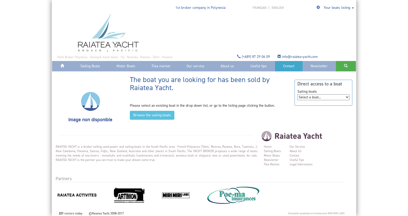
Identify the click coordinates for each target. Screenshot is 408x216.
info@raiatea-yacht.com (298, 56)
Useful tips (258, 66)
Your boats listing (337, 7)
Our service (195, 66)
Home (268, 147)
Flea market (161, 66)
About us (227, 66)
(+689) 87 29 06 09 (254, 56)
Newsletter (319, 66)
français (260, 7)
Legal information (301, 164)
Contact (288, 66)
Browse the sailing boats (152, 115)
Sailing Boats (90, 66)
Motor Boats (126, 66)
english (278, 7)
